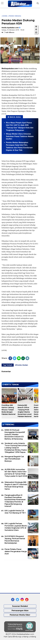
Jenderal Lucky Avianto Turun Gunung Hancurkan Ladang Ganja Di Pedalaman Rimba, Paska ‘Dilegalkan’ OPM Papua (16, 447)
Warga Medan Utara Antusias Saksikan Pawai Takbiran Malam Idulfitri (20, 136)
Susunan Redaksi (20, 606)
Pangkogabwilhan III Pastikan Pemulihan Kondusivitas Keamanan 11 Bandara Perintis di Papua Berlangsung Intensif (15, 500)
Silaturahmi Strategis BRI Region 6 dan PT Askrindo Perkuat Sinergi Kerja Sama (16, 485)
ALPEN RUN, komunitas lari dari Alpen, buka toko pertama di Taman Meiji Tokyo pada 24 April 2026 (16, 472)
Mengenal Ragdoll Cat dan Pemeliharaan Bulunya (14, 459)
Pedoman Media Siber (20, 615)
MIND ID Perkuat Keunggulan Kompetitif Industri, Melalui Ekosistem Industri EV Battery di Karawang (15, 434)
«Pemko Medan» (14, 16)
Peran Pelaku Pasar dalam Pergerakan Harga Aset (16, 551)
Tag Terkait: (8, 365)
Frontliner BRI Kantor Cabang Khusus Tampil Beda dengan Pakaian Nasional (8, 409)
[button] (36, 32)
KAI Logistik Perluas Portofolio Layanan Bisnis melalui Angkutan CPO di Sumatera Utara (16, 527)
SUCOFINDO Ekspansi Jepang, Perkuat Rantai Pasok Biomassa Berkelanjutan (15, 539)
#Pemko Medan (21, 365)
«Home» (5, 16)
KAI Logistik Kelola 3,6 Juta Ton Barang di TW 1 (15, 512)
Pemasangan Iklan (20, 611)
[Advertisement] (18, 576)
